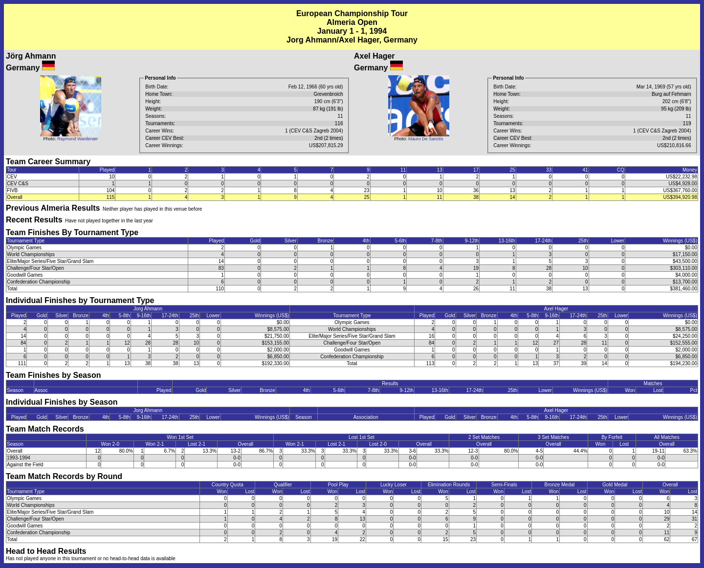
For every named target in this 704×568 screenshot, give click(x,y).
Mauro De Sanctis (425, 138)
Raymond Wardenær (77, 138)
